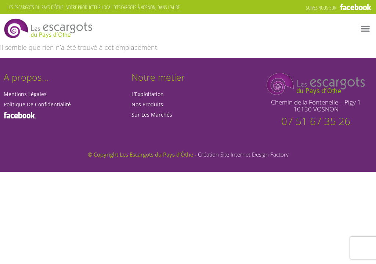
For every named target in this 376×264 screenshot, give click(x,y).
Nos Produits (147, 104)
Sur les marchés (151, 114)
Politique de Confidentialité (37, 104)
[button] (365, 28)
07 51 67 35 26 (315, 121)
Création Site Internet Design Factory (243, 154)
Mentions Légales (25, 94)
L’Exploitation (147, 94)
